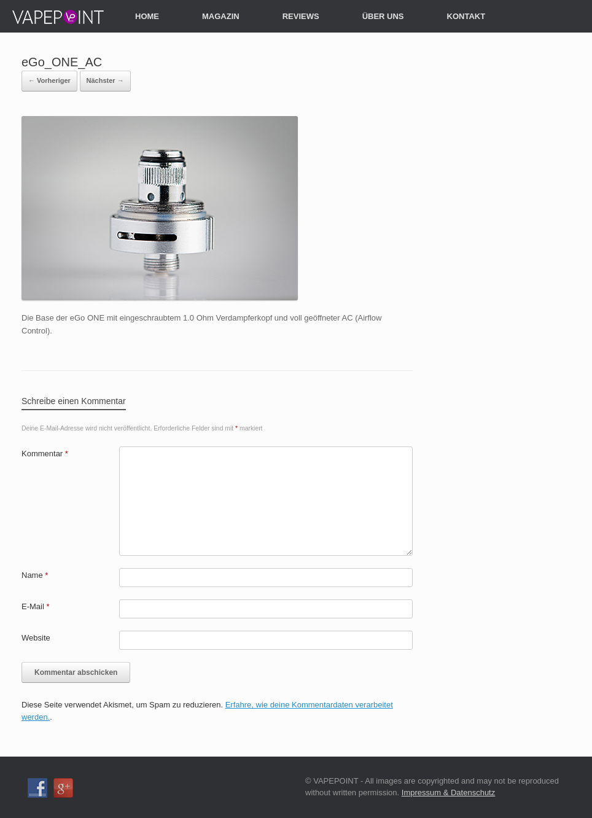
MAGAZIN (221, 16)
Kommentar (44, 453)
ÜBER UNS (383, 16)
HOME (147, 16)
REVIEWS (300, 16)
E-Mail (35, 606)
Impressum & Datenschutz (448, 792)
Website (35, 637)
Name (34, 575)
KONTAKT (466, 16)
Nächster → (105, 80)
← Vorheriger (49, 80)
